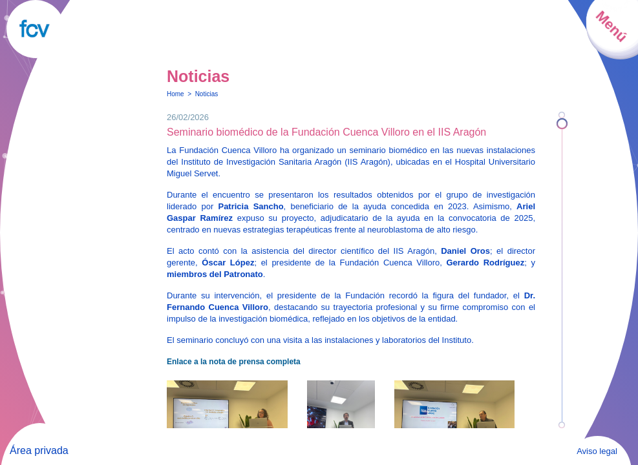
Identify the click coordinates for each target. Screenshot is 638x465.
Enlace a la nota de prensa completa (234, 361)
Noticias (206, 94)
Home (175, 94)
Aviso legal (597, 451)
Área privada (39, 450)
